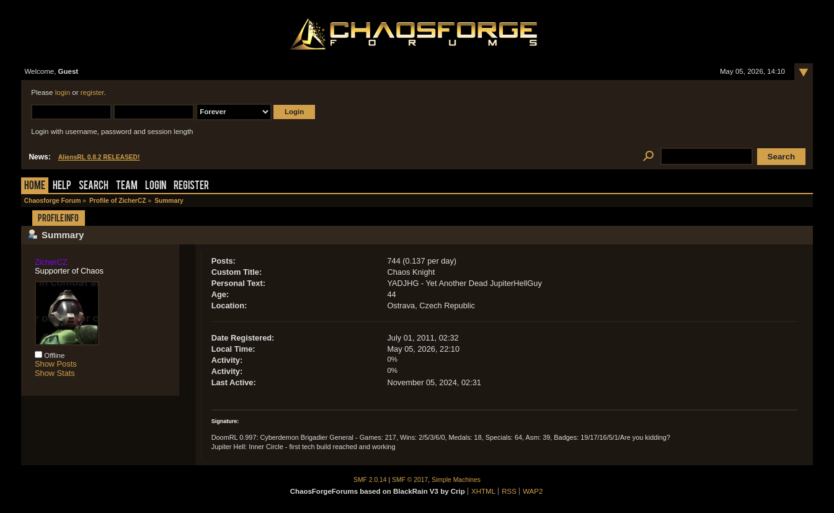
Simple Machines (456, 479)
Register (191, 186)
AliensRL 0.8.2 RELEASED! (99, 157)
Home (34, 186)
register (92, 92)
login (62, 92)
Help (62, 186)
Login (155, 186)
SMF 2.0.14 (370, 479)
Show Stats (55, 373)
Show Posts (56, 363)
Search (94, 186)
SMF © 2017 (410, 479)
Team (127, 186)
